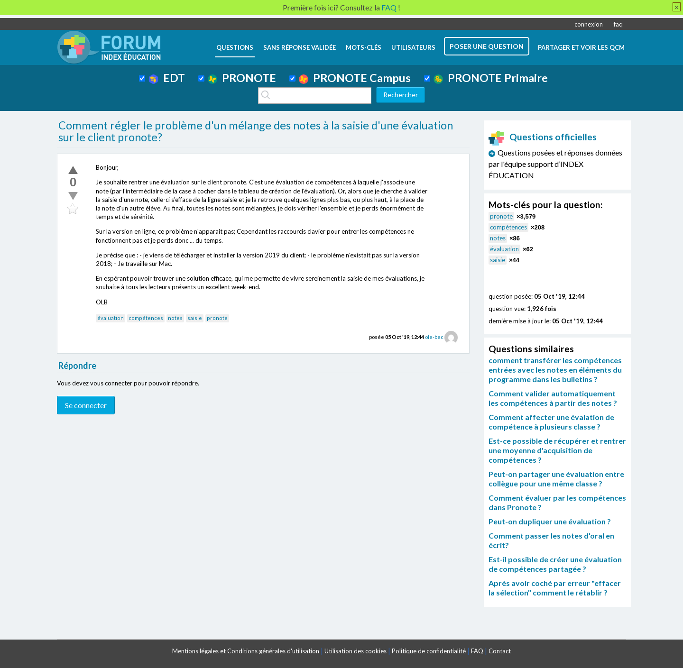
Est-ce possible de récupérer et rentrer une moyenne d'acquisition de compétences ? (557, 450)
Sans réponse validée (299, 47)
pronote (217, 318)
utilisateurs (413, 47)
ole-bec (434, 337)
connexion (588, 24)
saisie (194, 318)
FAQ (477, 651)
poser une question (487, 46)
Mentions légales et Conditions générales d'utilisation (245, 651)
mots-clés (363, 47)
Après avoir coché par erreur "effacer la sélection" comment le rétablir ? (555, 587)
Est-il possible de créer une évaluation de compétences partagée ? (555, 564)
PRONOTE (242, 77)
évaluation (110, 318)
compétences (146, 318)
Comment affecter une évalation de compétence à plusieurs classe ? (551, 421)
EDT (166, 77)
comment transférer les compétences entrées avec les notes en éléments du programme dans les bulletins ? (555, 370)
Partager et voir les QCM (581, 47)
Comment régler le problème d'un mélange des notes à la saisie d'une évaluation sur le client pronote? (255, 131)
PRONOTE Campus (355, 77)
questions (234, 47)
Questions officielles (543, 136)
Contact (500, 651)
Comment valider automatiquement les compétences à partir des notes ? (553, 398)
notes (175, 318)
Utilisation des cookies (355, 651)
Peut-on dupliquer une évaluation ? (550, 521)
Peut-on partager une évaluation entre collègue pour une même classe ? (556, 478)
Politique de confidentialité (429, 651)
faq (618, 24)
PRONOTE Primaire (491, 77)
